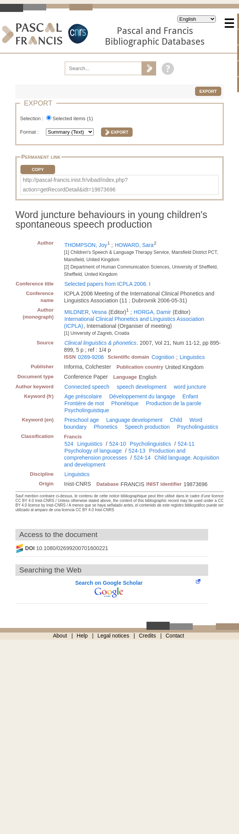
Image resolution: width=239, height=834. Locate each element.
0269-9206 (91, 357)
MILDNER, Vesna (85, 312)
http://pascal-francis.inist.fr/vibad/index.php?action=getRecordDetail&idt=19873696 (75, 185)
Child (176, 420)
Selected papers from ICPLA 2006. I (107, 284)
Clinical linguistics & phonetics (100, 343)
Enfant (190, 396)
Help (82, 636)
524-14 (142, 458)
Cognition (162, 357)
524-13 (136, 451)
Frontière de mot (84, 403)
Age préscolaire (83, 396)
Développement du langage (142, 396)
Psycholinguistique (86, 410)
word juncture (190, 387)
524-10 (117, 444)
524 (68, 444)
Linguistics (192, 357)
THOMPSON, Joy (85, 245)
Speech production (147, 427)
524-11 (186, 444)
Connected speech (86, 387)
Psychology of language (93, 451)
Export (208, 91)
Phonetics (105, 427)
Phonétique (125, 403)
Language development (134, 420)
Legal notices (114, 636)
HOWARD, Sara (134, 245)
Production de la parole (173, 403)
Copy (38, 169)
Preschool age (81, 420)
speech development (142, 387)
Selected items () (72, 118)
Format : (30, 132)
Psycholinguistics (197, 427)
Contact (175, 636)
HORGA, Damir (152, 312)
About (60, 636)
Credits (147, 636)
